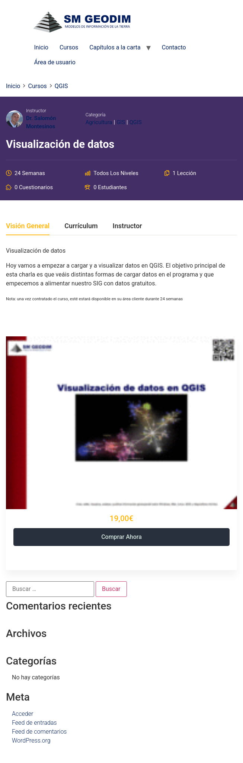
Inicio (41, 47)
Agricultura (99, 122)
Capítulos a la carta (114, 47)
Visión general (27, 226)
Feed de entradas (34, 722)
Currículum (80, 226)
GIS (120, 122)
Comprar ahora (121, 536)
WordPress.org (31, 740)
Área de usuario (55, 62)
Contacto (174, 47)
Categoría (96, 114)
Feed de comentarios (39, 731)
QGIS (136, 122)
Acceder (22, 713)
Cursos (69, 47)
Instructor (36, 110)
